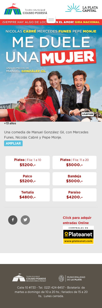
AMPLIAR (13, 143)
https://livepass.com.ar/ (78, 239)
